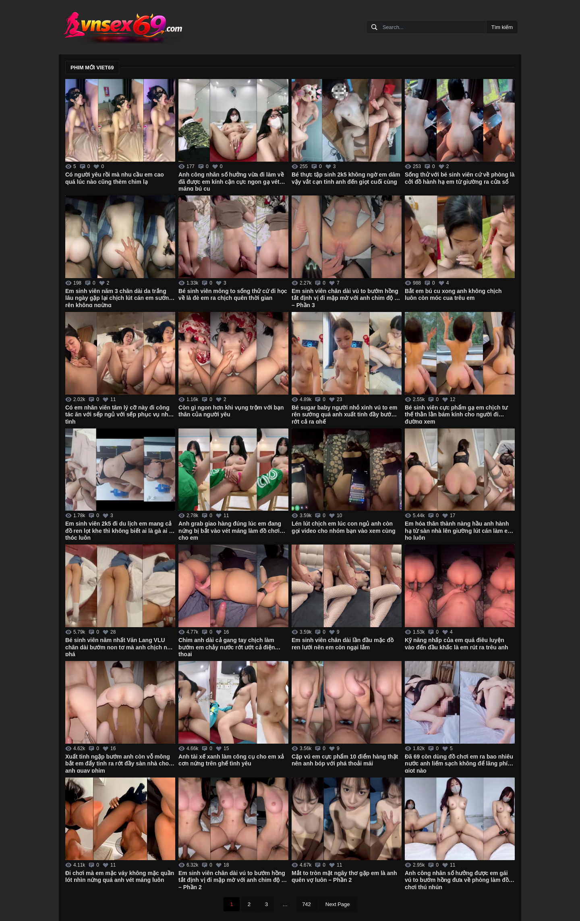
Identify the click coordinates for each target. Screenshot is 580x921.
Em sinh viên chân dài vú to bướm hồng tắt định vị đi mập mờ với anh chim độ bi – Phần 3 (346, 297)
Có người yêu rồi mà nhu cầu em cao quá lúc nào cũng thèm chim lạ (114, 178)
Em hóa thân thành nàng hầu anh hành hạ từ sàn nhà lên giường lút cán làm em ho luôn (459, 530)
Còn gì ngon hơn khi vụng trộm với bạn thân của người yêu (231, 411)
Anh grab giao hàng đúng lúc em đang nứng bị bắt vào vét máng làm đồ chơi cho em (229, 530)
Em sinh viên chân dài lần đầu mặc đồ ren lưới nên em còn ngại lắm (343, 644)
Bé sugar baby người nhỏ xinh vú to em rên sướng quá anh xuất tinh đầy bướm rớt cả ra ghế (344, 414)
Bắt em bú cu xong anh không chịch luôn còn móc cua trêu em (453, 294)
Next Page (337, 904)
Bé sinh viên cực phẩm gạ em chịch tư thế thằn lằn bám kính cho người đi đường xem (456, 414)
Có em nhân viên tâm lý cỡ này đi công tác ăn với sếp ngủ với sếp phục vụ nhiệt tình (120, 414)
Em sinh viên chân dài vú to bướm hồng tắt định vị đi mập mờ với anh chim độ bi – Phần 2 (232, 879)
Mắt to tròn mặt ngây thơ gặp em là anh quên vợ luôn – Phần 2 (344, 877)
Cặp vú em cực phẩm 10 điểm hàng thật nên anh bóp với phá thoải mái (345, 760)
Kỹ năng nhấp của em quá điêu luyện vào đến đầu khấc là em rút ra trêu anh (456, 644)
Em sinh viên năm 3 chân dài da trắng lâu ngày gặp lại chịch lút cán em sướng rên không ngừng (118, 297)
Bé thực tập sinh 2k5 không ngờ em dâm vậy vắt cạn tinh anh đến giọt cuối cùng (346, 178)
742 (306, 904)
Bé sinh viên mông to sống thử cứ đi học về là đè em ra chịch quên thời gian (232, 294)
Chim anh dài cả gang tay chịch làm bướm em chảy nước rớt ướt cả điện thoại (226, 646)
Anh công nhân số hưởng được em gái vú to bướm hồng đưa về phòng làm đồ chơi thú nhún (457, 879)
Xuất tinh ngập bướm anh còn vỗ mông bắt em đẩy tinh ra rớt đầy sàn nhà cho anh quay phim (117, 763)
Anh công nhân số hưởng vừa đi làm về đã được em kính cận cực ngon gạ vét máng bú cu (231, 181)
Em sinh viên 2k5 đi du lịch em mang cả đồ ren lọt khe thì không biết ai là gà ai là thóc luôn (119, 530)
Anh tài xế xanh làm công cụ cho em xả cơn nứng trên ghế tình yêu (231, 760)
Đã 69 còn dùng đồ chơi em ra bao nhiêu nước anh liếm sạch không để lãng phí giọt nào (459, 763)
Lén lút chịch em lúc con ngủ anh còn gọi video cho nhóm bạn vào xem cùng (344, 527)
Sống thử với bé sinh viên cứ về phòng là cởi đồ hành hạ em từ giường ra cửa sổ (459, 178)
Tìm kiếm (502, 27)
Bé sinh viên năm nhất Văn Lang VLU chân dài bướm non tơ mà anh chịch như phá (119, 646)
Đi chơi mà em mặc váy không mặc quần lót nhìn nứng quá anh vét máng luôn (119, 877)
